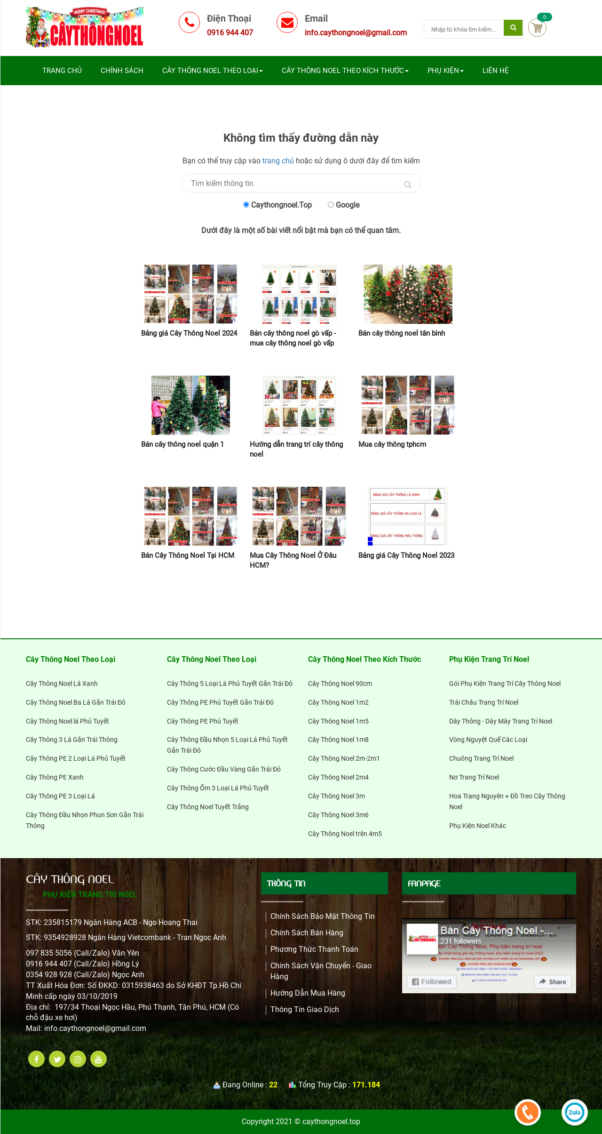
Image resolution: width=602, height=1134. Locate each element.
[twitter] (57, 1059)
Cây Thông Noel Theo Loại (212, 70)
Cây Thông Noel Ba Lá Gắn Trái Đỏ (76, 702)
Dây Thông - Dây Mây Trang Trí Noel (500, 721)
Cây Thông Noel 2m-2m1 (344, 758)
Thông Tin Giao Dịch (304, 1009)
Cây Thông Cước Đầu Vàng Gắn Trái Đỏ (224, 769)
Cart (537, 27)
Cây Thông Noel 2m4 (338, 777)
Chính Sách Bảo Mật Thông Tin (322, 916)
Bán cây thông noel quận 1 (182, 444)
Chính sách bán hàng (306, 932)
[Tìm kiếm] (513, 28)
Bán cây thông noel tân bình (401, 333)
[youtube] (98, 1059)
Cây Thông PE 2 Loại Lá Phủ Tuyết (76, 758)
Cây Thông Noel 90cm (340, 683)
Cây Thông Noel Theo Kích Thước (345, 70)
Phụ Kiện (446, 70)
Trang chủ (62, 70)
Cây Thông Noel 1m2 (338, 702)
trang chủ (278, 160)
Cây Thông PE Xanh (55, 777)
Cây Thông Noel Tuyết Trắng (208, 807)
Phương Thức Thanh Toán (314, 949)
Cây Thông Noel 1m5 (338, 721)
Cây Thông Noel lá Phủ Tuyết (67, 721)
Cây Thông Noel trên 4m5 (345, 833)
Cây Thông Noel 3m (336, 796)
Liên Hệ (496, 70)
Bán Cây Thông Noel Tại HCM (187, 555)
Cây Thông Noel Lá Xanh (62, 683)
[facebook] (36, 1059)
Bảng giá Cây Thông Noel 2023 (406, 555)
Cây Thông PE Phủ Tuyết (202, 721)
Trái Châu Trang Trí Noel (483, 702)
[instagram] (78, 1059)
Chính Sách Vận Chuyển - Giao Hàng (321, 971)
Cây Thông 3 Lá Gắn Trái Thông (72, 739)
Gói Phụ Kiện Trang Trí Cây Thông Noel (505, 683)
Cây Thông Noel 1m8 (338, 739)
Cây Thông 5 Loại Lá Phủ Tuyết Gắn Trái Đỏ (230, 683)
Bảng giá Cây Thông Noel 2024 (189, 333)
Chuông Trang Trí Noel (481, 758)
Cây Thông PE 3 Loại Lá (60, 796)
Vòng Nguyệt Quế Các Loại (488, 739)
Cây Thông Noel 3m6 (338, 815)
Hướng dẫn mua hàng (307, 993)
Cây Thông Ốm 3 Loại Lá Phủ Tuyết (218, 788)
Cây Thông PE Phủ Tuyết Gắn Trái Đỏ (220, 702)
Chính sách (122, 70)
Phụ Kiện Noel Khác (477, 825)
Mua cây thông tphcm (392, 444)
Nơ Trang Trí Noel (474, 777)
